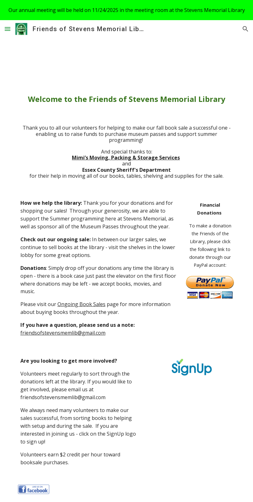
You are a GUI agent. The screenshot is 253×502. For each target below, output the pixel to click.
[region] (126, 10)
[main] (126, 99)
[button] (7, 28)
